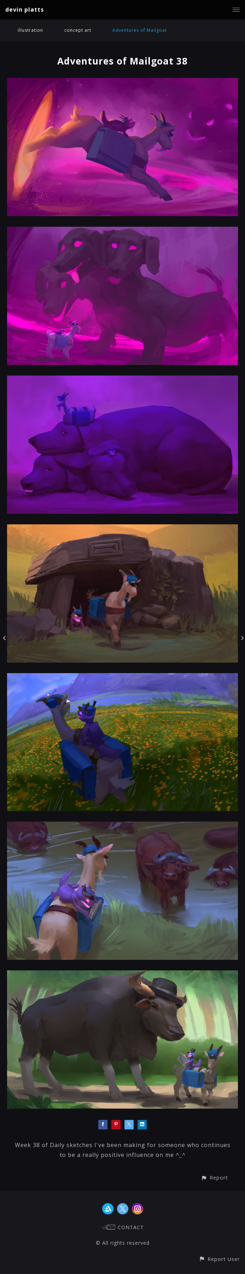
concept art (77, 30)
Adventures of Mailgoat (139, 30)
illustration (30, 30)
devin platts (24, 9)
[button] (214, 1177)
